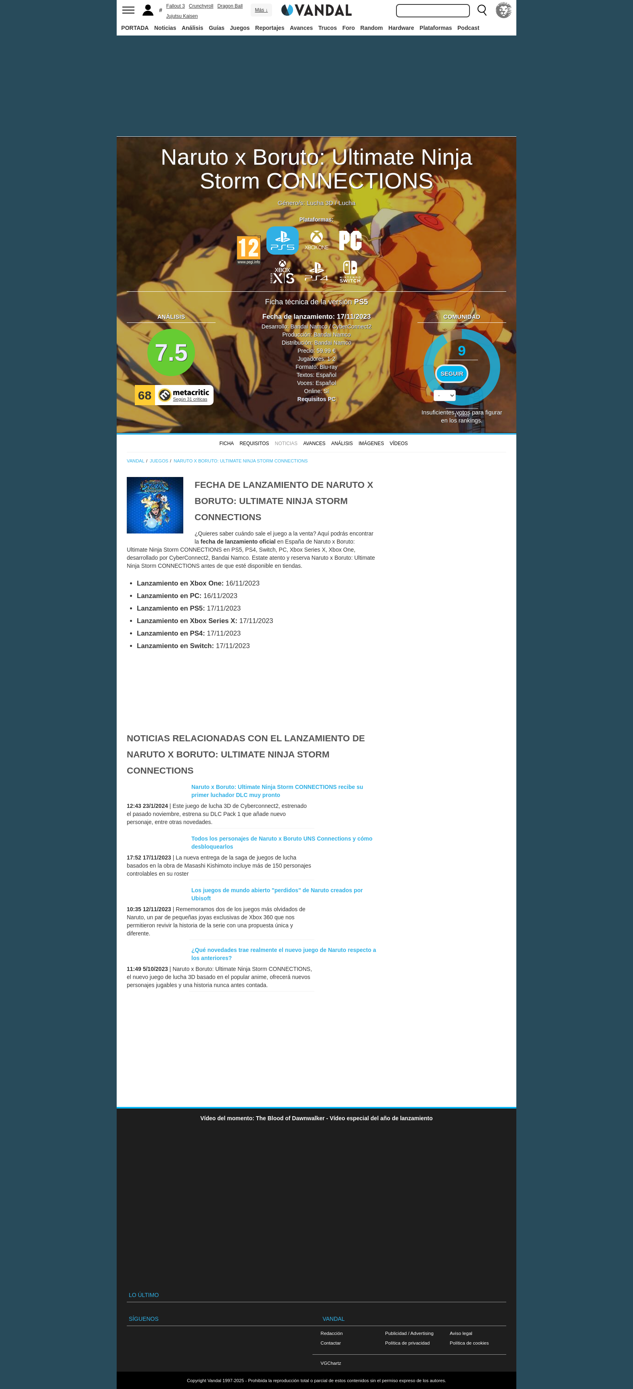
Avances (301, 28)
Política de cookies (469, 1342)
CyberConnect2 (351, 326)
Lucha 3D (320, 202)
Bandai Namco (308, 326)
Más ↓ (261, 10)
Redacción (332, 1333)
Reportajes (269, 28)
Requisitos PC (317, 399)
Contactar (331, 1342)
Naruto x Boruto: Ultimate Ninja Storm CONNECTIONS (316, 168)
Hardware (401, 28)
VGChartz (331, 1363)
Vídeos (399, 443)
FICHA (226, 443)
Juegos (240, 28)
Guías (216, 28)
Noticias (165, 28)
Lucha (346, 202)
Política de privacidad (407, 1342)
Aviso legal (461, 1333)
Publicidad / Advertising (409, 1333)
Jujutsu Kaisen (182, 16)
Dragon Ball (230, 6)
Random (372, 28)
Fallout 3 (175, 6)
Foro (348, 28)
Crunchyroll (201, 6)
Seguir (451, 373)
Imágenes (371, 443)
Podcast (468, 28)
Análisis (192, 28)
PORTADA (135, 28)
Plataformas (435, 28)
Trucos (328, 28)
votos (462, 414)
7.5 (171, 352)
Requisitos (254, 443)
